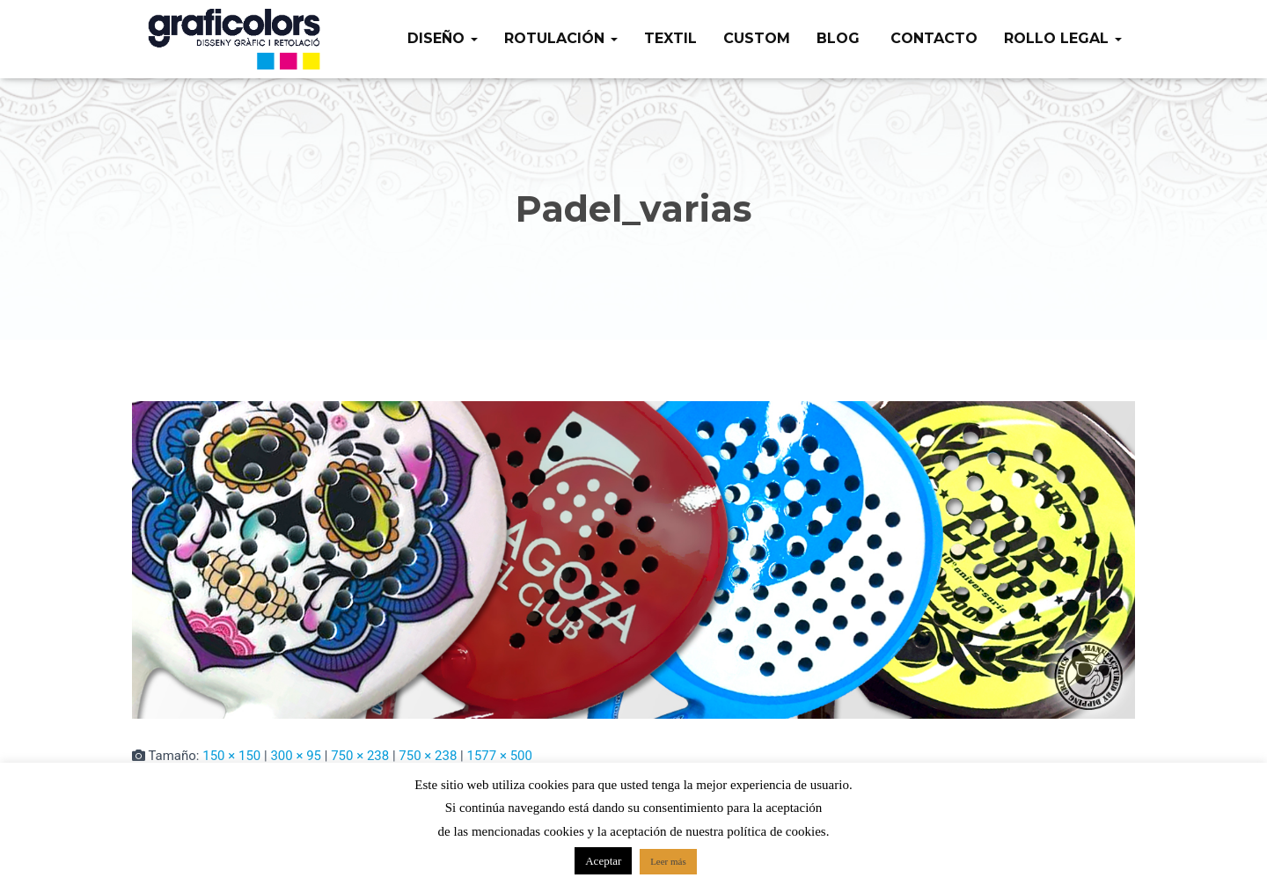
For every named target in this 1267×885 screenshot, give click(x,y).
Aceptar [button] (603, 860)
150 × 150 (231, 756)
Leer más (668, 861)
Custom (756, 38)
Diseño (442, 38)
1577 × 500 (498, 756)
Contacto (932, 38)
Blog (838, 38)
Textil (670, 38)
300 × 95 (295, 756)
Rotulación (561, 38)
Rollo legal (1063, 38)
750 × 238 (360, 756)
